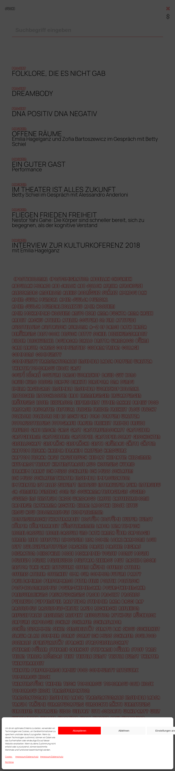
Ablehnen (123, 730)
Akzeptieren (79, 730)
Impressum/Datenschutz (26, 756)
